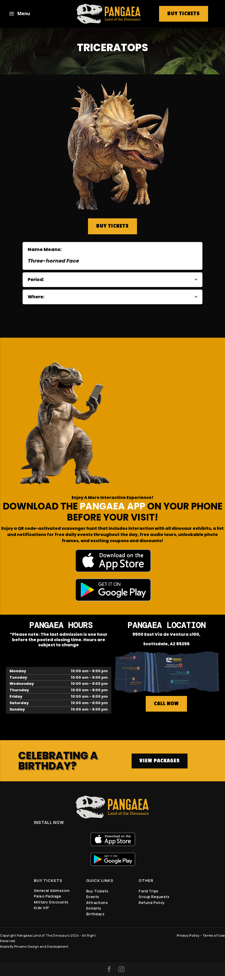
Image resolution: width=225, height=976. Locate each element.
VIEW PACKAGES (159, 761)
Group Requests (154, 896)
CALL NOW (166, 704)
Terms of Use (214, 935)
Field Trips (149, 891)
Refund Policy (152, 902)
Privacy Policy (188, 935)
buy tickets (183, 14)
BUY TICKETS (112, 226)
